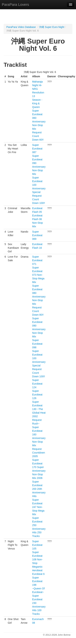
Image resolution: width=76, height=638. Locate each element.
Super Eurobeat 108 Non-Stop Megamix (37, 559)
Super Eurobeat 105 (37, 545)
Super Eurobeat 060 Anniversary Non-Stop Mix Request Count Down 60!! (39, 125)
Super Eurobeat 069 (37, 235)
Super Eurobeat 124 (37, 384)
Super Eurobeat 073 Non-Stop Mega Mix (38, 275)
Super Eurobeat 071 (37, 260)
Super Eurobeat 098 (37, 344)
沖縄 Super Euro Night (51, 27)
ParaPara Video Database (21, 27)
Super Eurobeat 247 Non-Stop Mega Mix (38, 507)
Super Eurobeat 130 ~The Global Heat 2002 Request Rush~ (39, 412)
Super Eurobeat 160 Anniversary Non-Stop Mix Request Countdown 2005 (39, 442)
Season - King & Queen (37, 103)
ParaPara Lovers (15, 5)
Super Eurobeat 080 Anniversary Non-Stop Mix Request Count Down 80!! (39, 300)
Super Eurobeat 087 (37, 148)
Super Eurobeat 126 (37, 394)
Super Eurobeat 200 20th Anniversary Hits (39, 489)
